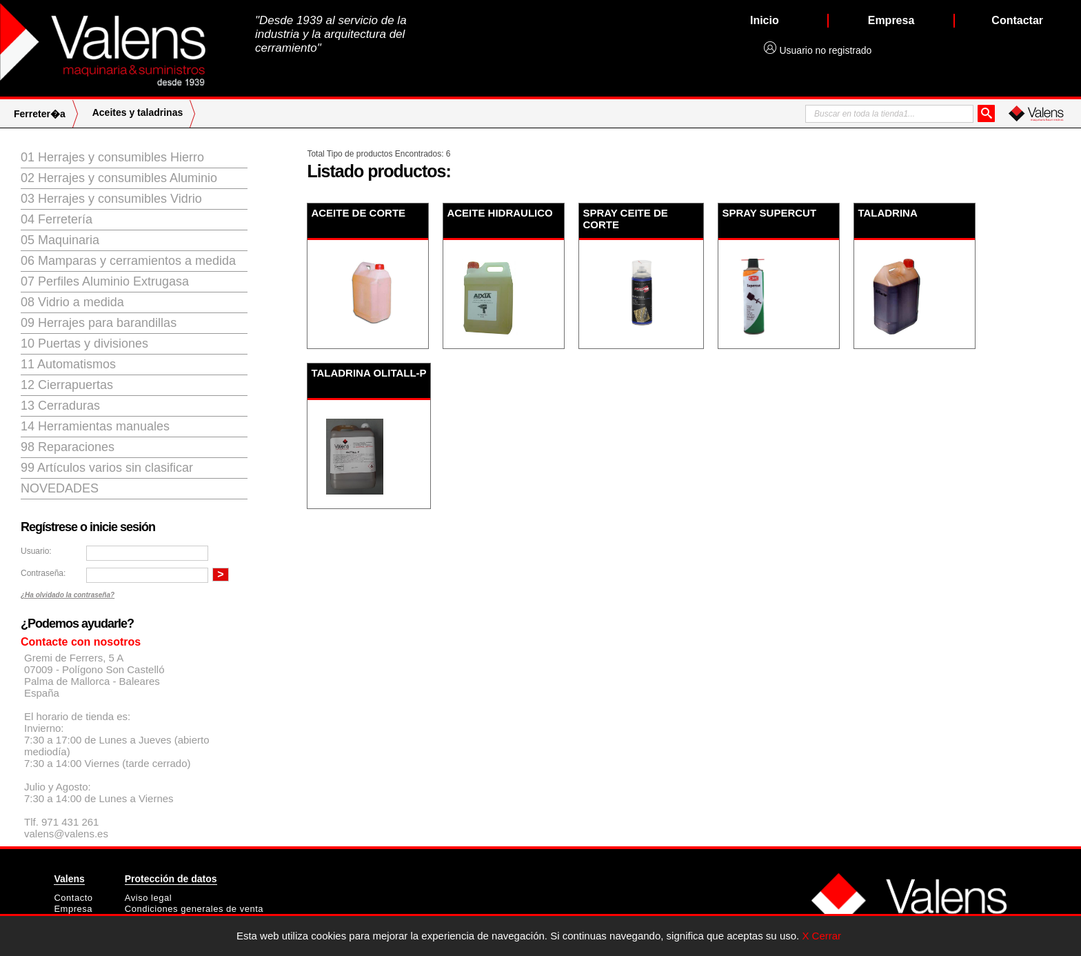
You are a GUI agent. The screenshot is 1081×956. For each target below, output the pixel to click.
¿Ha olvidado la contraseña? (67, 595)
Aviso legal (148, 898)
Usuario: (36, 551)
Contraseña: (43, 573)
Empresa (73, 909)
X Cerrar (821, 936)
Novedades (60, 488)
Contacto (73, 898)
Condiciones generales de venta (194, 909)
